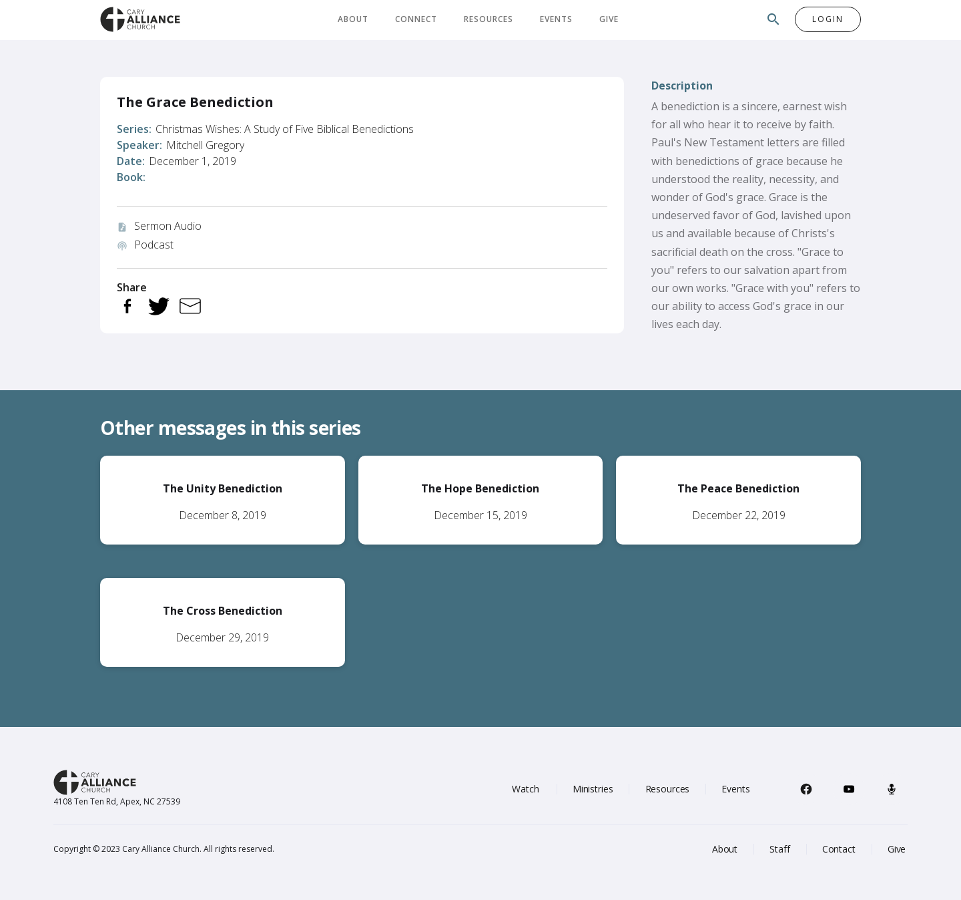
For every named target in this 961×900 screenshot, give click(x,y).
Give (609, 19)
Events (556, 19)
